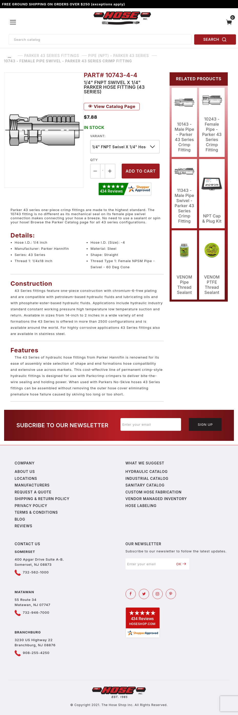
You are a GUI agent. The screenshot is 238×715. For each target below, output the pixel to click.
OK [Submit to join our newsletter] (181, 564)
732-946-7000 (36, 612)
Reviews (23, 526)
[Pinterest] (171, 594)
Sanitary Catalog (145, 485)
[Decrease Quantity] (95, 171)
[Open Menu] (13, 22)
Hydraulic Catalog (147, 471)
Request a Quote (33, 492)
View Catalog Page (111, 106)
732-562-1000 (36, 572)
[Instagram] (157, 594)
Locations (26, 478)
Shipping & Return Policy (42, 498)
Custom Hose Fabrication (154, 492)
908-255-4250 (36, 653)
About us (25, 471)
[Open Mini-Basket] (230, 22)
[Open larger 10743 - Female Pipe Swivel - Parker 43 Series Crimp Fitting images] (44, 130)
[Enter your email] (150, 424)
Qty (94, 160)
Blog (20, 519)
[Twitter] (144, 594)
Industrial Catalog (147, 478)
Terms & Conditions (36, 512)
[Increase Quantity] (110, 171)
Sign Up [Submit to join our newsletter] (205, 424)
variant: (98, 136)
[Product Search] (100, 39)
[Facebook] (131, 594)
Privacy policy (31, 505)
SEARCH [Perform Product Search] (215, 39)
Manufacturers (32, 485)
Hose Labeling (141, 505)
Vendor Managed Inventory (156, 498)
